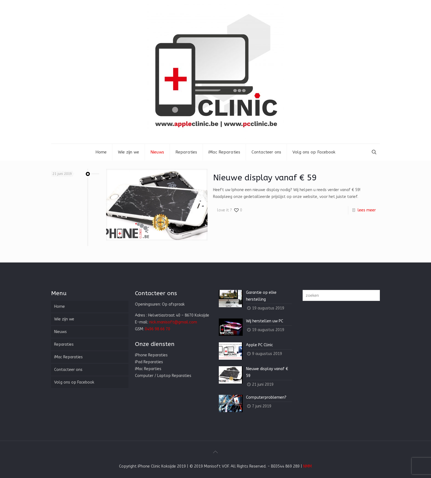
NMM (307, 466)
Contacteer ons (68, 369)
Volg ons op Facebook (74, 382)
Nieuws (60, 331)
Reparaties (64, 344)
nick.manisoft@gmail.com (173, 322)
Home (59, 306)
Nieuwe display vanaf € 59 (265, 178)
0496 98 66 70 (157, 329)
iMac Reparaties (68, 357)
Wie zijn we (64, 319)
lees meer (367, 210)
